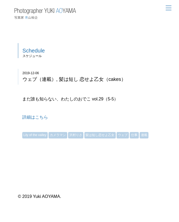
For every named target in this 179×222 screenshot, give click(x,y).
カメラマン (58, 135)
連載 (144, 135)
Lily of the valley (35, 135)
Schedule (34, 51)
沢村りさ (75, 135)
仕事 (134, 135)
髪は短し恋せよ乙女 (99, 135)
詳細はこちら (35, 117)
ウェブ (123, 135)
